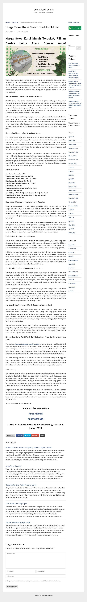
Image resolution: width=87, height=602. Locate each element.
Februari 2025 (72, 186)
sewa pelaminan (73, 275)
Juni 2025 (71, 171)
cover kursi (72, 252)
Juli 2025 (71, 167)
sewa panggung (73, 271)
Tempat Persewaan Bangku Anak (18, 522)
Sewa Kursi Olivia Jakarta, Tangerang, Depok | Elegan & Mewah (29, 447)
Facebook (20, 435)
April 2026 (71, 137)
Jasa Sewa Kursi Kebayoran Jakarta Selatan (74, 65)
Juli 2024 (71, 209)
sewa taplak (72, 283)
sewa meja (72, 268)
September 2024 (73, 206)
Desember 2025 (73, 148)
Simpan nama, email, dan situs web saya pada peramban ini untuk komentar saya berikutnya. (34, 581)
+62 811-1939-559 (74, 22)
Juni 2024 (71, 213)
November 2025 (73, 152)
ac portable (72, 245)
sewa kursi (15, 22)
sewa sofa (71, 279)
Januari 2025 (72, 190)
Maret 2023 (72, 232)
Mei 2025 (71, 175)
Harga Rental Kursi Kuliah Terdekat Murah (21, 485)
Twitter (27, 435)
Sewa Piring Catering (13, 466)
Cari (70, 45)
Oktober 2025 (72, 156)
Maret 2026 (72, 140)
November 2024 (73, 198)
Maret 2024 (72, 225)
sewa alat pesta (73, 260)
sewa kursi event (43, 9)
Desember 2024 (73, 194)
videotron (71, 291)
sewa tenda (72, 287)
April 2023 (71, 229)
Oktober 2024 (72, 202)
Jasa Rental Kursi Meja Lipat (16, 504)
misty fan (71, 256)
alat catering (72, 248)
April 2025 (71, 179)
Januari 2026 (72, 144)
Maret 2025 (72, 183)
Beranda (8, 22)
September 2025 (73, 160)
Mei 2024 (71, 217)
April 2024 (71, 221)
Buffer (42, 435)
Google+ (35, 435)
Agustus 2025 (72, 163)
